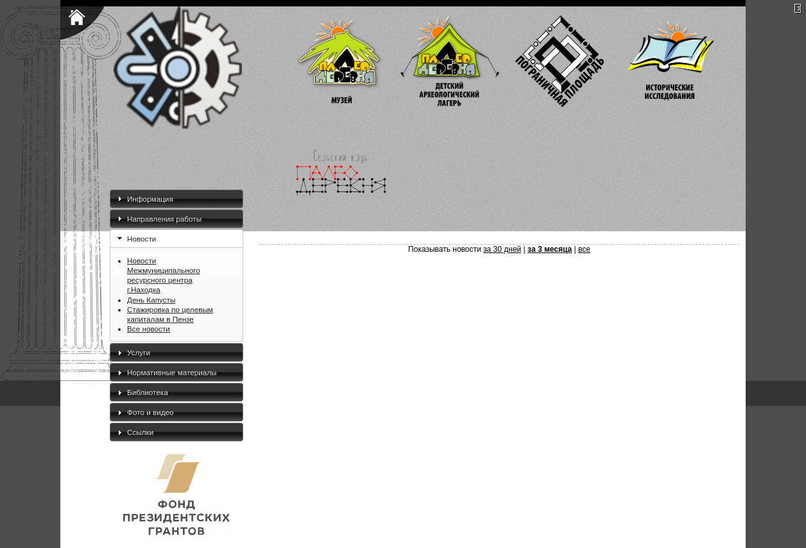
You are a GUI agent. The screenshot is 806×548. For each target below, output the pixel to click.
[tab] (176, 199)
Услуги (138, 352)
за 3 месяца (549, 249)
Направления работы (164, 219)
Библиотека (147, 392)
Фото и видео (150, 412)
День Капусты (151, 300)
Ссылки (140, 432)
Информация (150, 199)
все (584, 249)
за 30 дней (502, 249)
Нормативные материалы (172, 372)
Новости (141, 238)
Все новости (148, 328)
